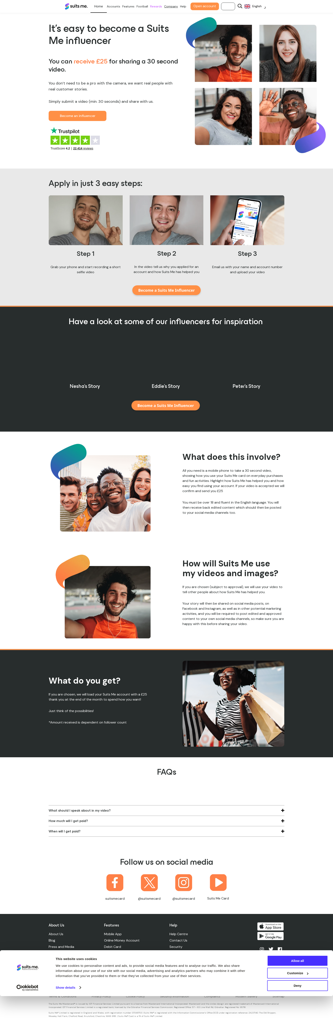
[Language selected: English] (258, 6)
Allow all (297, 986)
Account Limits (181, 953)
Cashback (112, 959)
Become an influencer (77, 116)
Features (131, 6)
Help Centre (179, 934)
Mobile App (113, 934)
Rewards (159, 6)
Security (176, 947)
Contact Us (179, 940)
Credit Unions (114, 966)
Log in (230, 6)
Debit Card (112, 947)
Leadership (57, 953)
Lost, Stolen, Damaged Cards (192, 959)
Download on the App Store (271, 926)
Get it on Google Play (271, 937)
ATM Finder (178, 966)
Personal (101, 6)
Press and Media (61, 947)
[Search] (242, 6)
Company (174, 6)
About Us (56, 934)
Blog (52, 940)
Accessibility (179, 972)
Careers (55, 959)
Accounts (116, 6)
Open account (207, 6)
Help (186, 6)
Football (145, 6)
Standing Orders (117, 953)
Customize (297, 999)
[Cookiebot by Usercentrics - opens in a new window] (27, 1014)
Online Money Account (122, 940)
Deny (298, 1011)
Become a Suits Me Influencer (166, 290)
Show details (65, 1013)
